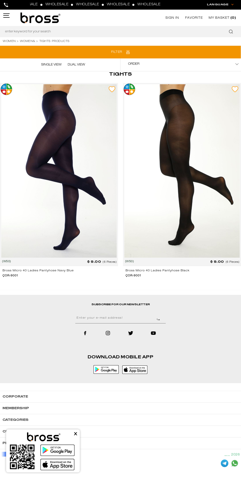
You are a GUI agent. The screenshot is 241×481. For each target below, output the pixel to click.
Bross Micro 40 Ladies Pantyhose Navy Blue (38, 270)
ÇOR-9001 (10, 276)
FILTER (116, 52)
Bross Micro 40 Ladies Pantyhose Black (157, 270)
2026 (235, 454)
